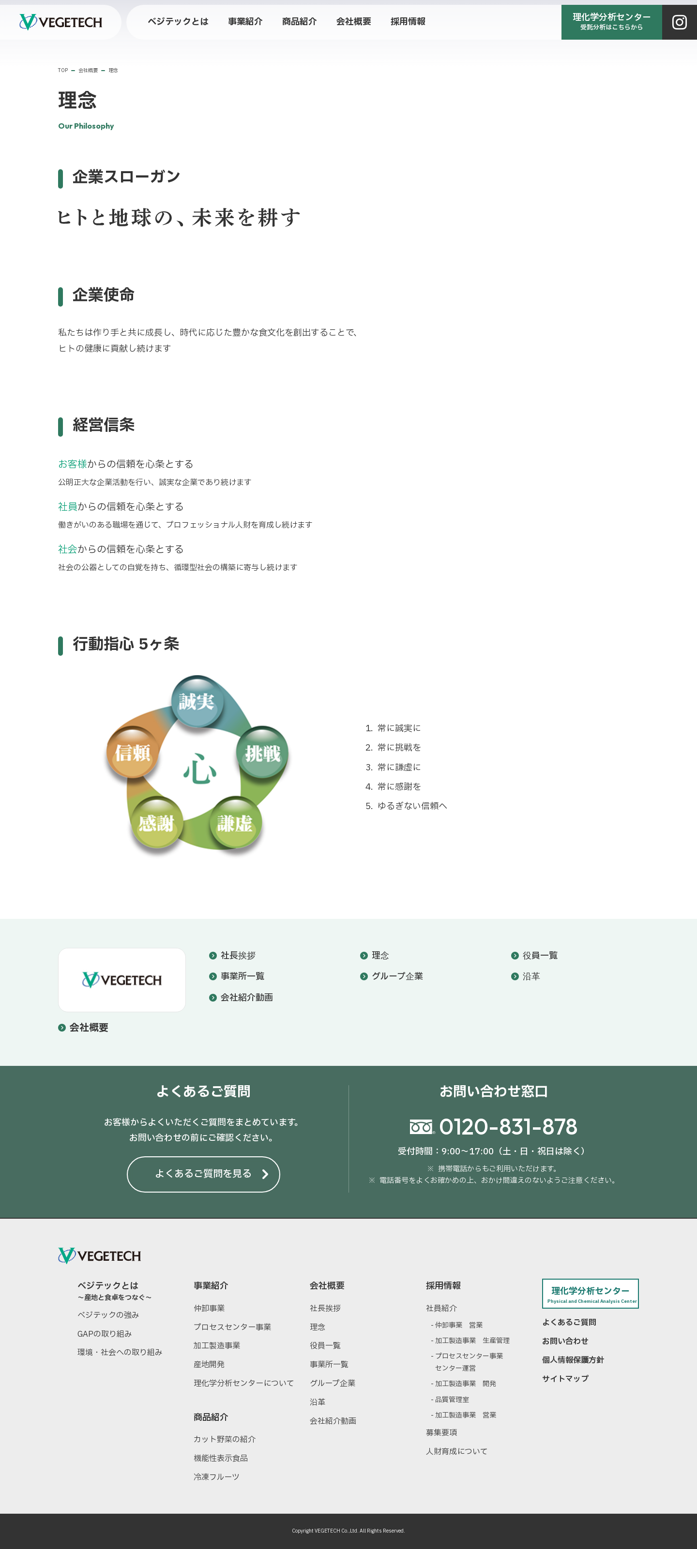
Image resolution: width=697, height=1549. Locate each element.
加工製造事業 (217, 1346)
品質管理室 (452, 1400)
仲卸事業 (209, 1308)
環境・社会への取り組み (120, 1352)
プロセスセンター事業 (232, 1327)
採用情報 (443, 1286)
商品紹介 (211, 1417)
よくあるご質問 (569, 1322)
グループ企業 (397, 976)
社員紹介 (441, 1308)
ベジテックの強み (108, 1315)
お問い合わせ (565, 1341)
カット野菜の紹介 (225, 1440)
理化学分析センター (590, 1295)
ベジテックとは (125, 1290)
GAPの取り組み (104, 1334)
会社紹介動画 (247, 997)
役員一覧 (540, 955)
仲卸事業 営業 (459, 1325)
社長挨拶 (238, 955)
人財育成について (457, 1452)
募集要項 (441, 1433)
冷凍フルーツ (217, 1477)
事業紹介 (211, 1286)
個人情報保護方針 (573, 1360)
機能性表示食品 (221, 1458)
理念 (380, 955)
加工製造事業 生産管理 (472, 1341)
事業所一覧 (242, 976)
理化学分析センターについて (244, 1383)
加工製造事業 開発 (465, 1384)
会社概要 (89, 1028)
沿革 (531, 976)
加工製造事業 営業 (465, 1415)
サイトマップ (565, 1379)
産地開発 (209, 1365)
